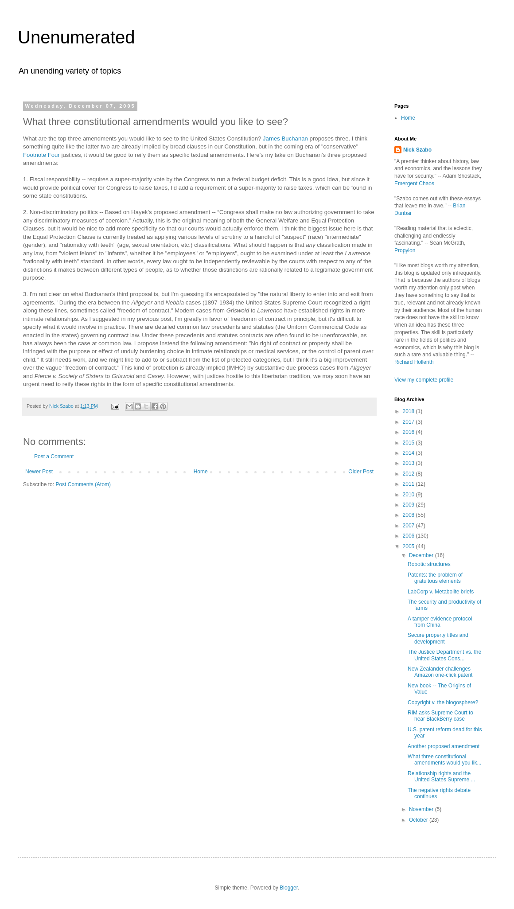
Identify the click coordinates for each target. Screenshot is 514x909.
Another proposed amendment (443, 746)
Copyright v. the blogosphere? (443, 702)
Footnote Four (41, 155)
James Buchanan (285, 138)
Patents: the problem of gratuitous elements (435, 578)
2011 (409, 484)
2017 (409, 422)
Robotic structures (429, 564)
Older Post (361, 471)
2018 (409, 411)
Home (201, 471)
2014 (409, 453)
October (419, 820)
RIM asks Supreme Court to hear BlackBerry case (440, 716)
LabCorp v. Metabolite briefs (441, 592)
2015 (409, 443)
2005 (409, 546)
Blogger (289, 888)
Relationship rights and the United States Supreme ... (441, 776)
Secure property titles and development (438, 638)
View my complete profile (423, 380)
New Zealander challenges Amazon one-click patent (440, 672)
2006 (409, 536)
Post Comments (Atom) (83, 484)
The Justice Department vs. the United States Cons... (444, 655)
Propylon (404, 250)
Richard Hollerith (414, 362)
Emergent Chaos (414, 183)
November (422, 809)
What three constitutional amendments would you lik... (444, 759)
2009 (409, 505)
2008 (409, 515)
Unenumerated (76, 37)
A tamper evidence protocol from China (440, 622)
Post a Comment (54, 456)
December (422, 555)
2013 (409, 463)
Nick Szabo (417, 150)
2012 (409, 474)
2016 (409, 432)
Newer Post (39, 471)
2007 (409, 526)
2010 (409, 495)
